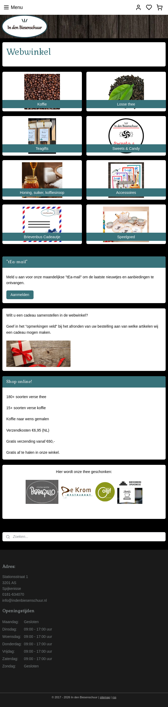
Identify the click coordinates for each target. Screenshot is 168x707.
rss (114, 697)
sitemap (105, 697)
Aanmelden (20, 295)
